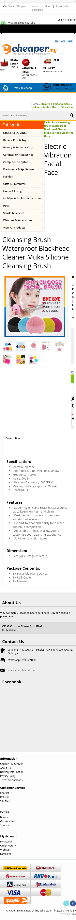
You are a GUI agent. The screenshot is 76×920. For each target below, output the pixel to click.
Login (61, 19)
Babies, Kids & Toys (15, 140)
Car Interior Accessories (18, 154)
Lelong (47, 6)
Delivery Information (12, 772)
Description (12, 438)
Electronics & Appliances (18, 169)
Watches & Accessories (17, 220)
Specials (4, 825)
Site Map (5, 801)
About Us (5, 768)
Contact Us (21, 106)
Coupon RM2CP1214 (11, 764)
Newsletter (6, 853)
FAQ (6, 106)
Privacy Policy (7, 776)
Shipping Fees (60, 98)
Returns (4, 797)
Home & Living (12, 191)
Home (35, 104)
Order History (8, 845)
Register (71, 19)
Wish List (5, 849)
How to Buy (10, 97)
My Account (27, 33)
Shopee (21, 6)
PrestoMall (62, 6)
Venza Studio (68, 914)
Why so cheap (23, 88)
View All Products (14, 227)
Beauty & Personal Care (18, 147)
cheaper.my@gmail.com (21, 670)
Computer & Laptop (15, 162)
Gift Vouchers (7, 821)
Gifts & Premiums (14, 184)
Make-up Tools (40, 107)
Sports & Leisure (13, 213)
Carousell (37, 10)
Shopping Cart (47, 33)
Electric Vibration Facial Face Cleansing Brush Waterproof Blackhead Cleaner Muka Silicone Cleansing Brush (58, 122)
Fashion (8, 176)
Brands (4, 817)
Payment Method (35, 98)
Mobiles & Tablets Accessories (22, 198)
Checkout (65, 33)
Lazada (34, 6)
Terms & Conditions (11, 780)
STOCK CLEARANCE (15, 133)
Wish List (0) (10, 33)
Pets (6, 205)
